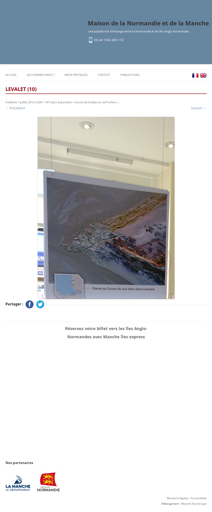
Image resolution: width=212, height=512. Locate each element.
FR (195, 75)
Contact (104, 75)
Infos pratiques (76, 75)
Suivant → (199, 108)
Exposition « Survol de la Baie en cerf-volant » (88, 102)
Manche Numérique (194, 504)
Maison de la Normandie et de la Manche (148, 23)
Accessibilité (199, 498)
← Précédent (15, 108)
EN (203, 75)
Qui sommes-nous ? (41, 75)
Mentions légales (177, 498)
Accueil (11, 75)
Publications (130, 75)
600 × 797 (43, 102)
